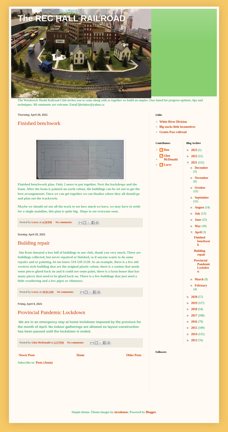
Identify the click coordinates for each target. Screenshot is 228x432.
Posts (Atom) (44, 362)
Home (80, 355)
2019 (194, 303)
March (199, 279)
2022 (194, 156)
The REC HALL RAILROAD (72, 18)
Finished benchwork (39, 123)
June (198, 219)
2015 (194, 327)
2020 (194, 297)
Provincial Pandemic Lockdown (51, 312)
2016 (194, 321)
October (200, 187)
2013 (194, 340)
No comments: (64, 222)
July (198, 213)
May (198, 226)
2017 (194, 315)
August (200, 207)
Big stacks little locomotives (177, 126)
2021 (194, 162)
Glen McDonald (171, 157)
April (198, 232)
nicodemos (121, 412)
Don (166, 149)
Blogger (151, 412)
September (202, 197)
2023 (194, 150)
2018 (194, 309)
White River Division (173, 121)
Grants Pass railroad (173, 132)
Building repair (34, 243)
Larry (168, 164)
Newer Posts (27, 355)
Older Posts (133, 355)
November (201, 178)
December (201, 167)
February (201, 285)
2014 (194, 334)
